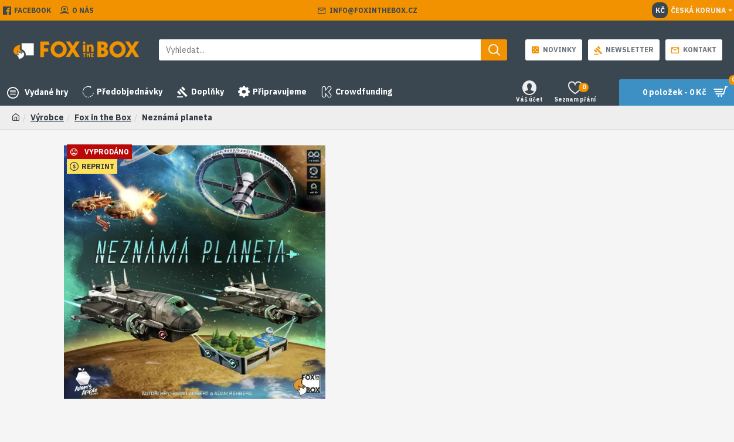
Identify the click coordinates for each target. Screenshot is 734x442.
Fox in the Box (102, 117)
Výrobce (47, 117)
